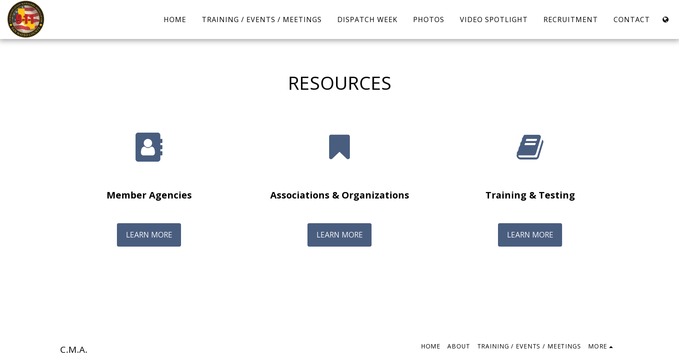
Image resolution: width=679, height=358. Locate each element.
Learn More (149, 234)
